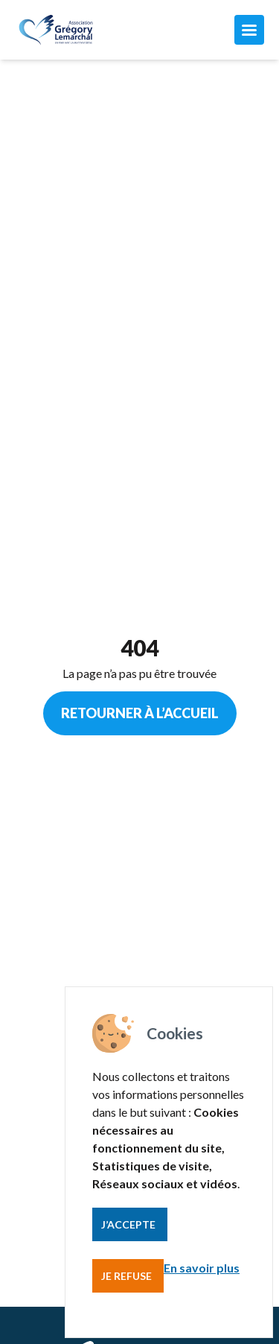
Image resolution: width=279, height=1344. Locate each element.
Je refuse (126, 1275)
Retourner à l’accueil (140, 713)
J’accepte (128, 1224)
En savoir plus (202, 1268)
